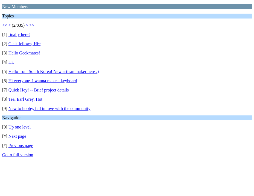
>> (31, 25)
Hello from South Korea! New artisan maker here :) (53, 71)
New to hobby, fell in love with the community (49, 108)
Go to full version (17, 154)
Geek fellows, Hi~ (24, 43)
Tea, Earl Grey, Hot (25, 99)
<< (4, 25)
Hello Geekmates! (24, 53)
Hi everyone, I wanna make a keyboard (42, 80)
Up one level (19, 127)
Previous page (20, 145)
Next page (17, 136)
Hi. (11, 62)
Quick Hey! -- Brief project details (38, 90)
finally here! (19, 34)
